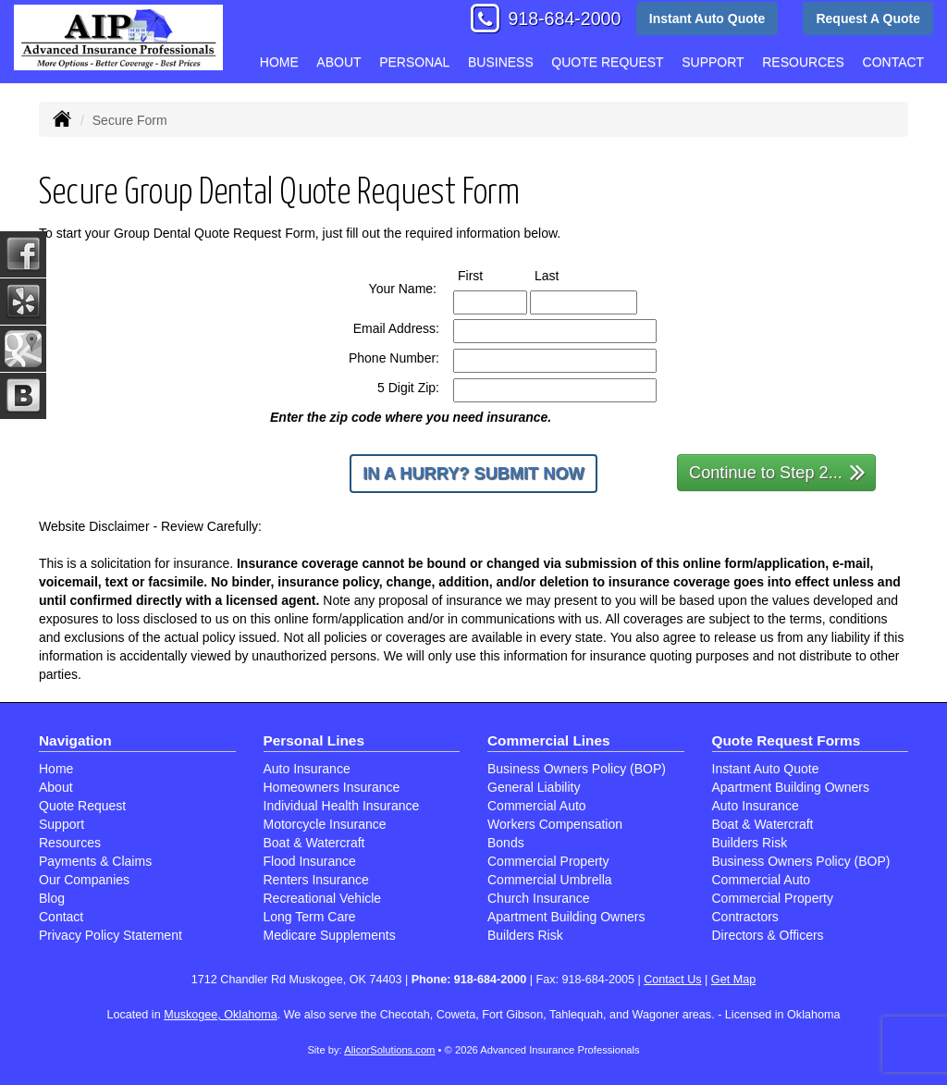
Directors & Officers (768, 935)
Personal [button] (414, 62)
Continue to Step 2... (777, 471)
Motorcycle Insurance (325, 824)
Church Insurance (538, 898)
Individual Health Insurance (342, 805)
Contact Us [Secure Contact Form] (672, 979)
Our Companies (84, 879)
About (338, 62)
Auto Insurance (307, 768)
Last (564, 274)
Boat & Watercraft (314, 842)
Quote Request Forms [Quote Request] (786, 740)
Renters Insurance (316, 879)
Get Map (733, 979)
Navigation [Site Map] (75, 740)
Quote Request (82, 805)
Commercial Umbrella (549, 879)
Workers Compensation (554, 824)
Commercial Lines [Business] (548, 740)
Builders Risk (525, 935)
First (487, 274)
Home (279, 62)
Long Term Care (310, 916)
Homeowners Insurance (332, 787)
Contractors (745, 916)
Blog (52, 898)
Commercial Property (548, 861)
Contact (894, 62)
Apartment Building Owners (566, 916)
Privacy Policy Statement (110, 935)
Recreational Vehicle (323, 898)
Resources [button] (803, 62)
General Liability (533, 787)
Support (61, 824)
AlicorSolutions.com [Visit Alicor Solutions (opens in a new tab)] (389, 1049)
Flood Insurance (310, 861)
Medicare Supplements (330, 935)
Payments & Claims (95, 861)
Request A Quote (868, 18)
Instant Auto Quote (707, 18)
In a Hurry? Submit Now (473, 473)
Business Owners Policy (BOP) (576, 768)
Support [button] (713, 62)
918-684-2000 (564, 18)
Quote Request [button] (607, 62)
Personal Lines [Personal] (314, 740)
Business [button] (501, 62)
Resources (70, 842)
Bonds (505, 842)
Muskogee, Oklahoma (220, 1014)
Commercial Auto (536, 805)
